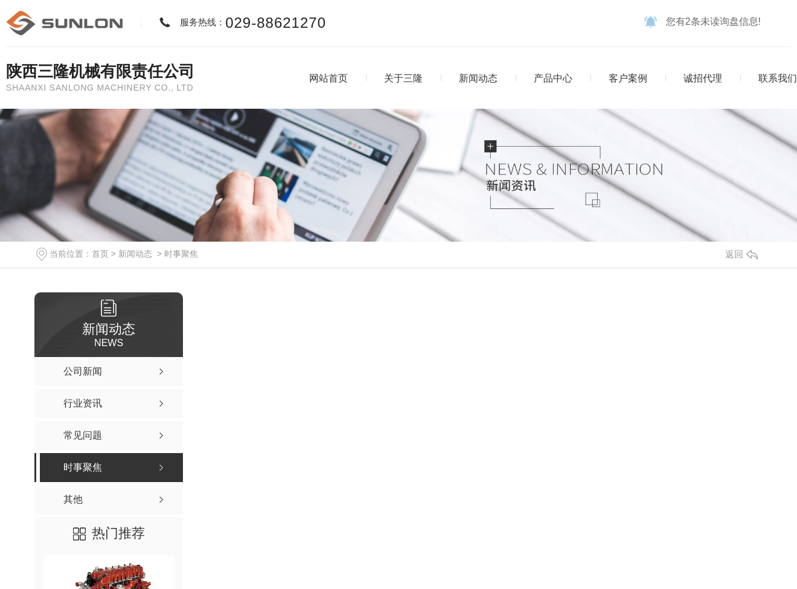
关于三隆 (403, 78)
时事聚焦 (181, 254)
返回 (741, 254)
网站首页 (328, 78)
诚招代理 (702, 78)
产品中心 (553, 78)
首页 (100, 254)
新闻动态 (478, 78)
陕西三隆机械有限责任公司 (100, 71)
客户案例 (628, 78)
